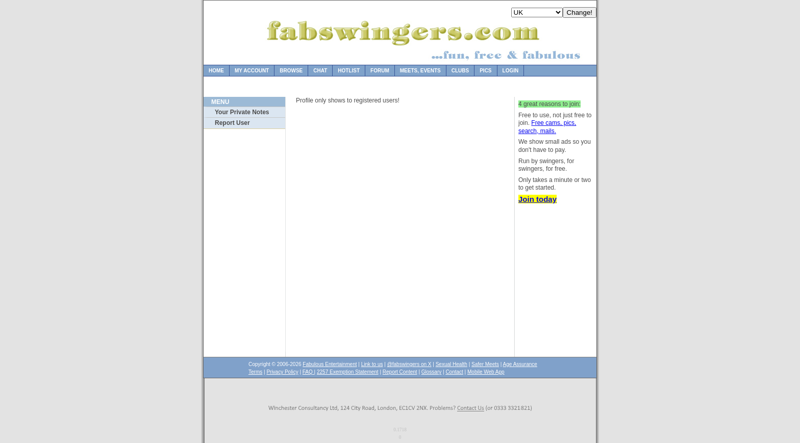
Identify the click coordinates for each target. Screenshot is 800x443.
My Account (252, 70)
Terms (255, 372)
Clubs (460, 70)
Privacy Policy (282, 372)
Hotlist (349, 70)
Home (216, 70)
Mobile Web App (486, 372)
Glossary (431, 372)
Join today (537, 199)
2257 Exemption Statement (348, 372)
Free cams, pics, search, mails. (547, 127)
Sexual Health (451, 364)
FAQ (308, 372)
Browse (291, 70)
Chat (320, 70)
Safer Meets (485, 364)
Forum (379, 70)
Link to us (372, 364)
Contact (454, 372)
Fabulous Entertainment (330, 364)
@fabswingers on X (409, 364)
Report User (232, 122)
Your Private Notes (242, 112)
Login (511, 70)
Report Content (400, 372)
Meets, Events (420, 70)
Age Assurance (520, 364)
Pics (485, 70)
